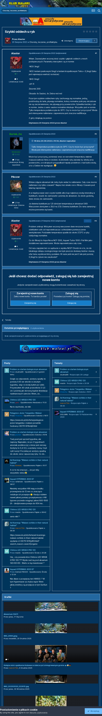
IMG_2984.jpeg (10, 636)
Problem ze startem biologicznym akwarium (28, 369)
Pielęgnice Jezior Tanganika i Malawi (26, 413)
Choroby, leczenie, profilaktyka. (43, 42)
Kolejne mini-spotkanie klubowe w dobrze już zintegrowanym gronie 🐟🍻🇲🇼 (37, 665)
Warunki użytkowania (38, 712)
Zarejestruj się (30, 303)
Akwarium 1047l (11, 614)
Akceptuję (93, 711)
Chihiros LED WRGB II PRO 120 (23, 400)
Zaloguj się (71, 303)
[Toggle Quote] (32, 141)
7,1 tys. (16, 160)
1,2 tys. (16, 202)
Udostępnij (67, 41)
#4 (96, 221)
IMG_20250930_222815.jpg (16, 686)
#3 (96, 177)
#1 (96, 53)
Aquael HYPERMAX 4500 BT (22, 479)
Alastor (63, 141)
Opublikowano (33, 402)
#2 (96, 134)
